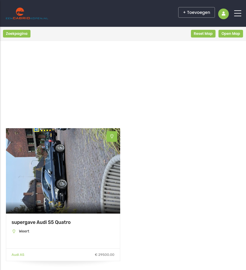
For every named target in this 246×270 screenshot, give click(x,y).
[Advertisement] (63, 86)
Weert (24, 231)
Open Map (230, 33)
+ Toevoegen (196, 12)
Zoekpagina (17, 33)
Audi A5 (18, 255)
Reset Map (203, 33)
